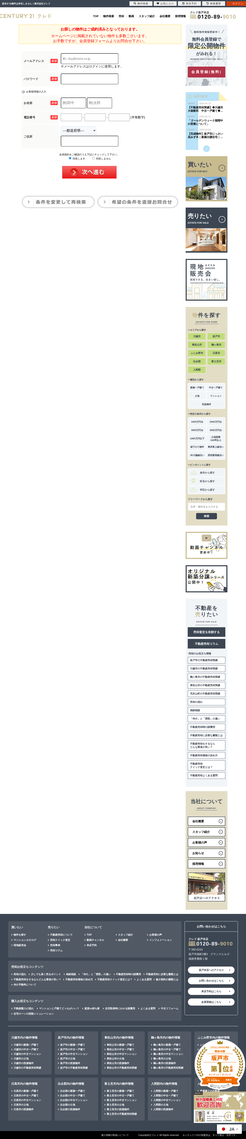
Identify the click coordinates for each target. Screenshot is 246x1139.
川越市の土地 (21, 1058)
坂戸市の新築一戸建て (72, 1044)
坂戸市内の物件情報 (71, 1037)
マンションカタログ (25, 940)
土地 (197, 396)
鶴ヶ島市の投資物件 (164, 1063)
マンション (216, 396)
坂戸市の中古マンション (74, 1054)
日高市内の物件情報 (24, 1083)
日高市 (216, 353)
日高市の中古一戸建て (26, 1095)
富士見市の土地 (115, 1104)
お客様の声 (155, 934)
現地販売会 (20, 945)
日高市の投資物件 (24, 1109)
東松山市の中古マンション (122, 1054)
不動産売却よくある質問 (204, 775)
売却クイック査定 (60, 940)
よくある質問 (144, 979)
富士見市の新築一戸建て (120, 1091)
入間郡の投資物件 (163, 1109)
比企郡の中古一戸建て (72, 1095)
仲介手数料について (25, 984)
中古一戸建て (216, 387)
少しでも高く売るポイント (46, 974)
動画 (131, 16)
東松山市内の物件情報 (119, 1037)
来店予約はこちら (211, 991)
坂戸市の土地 (67, 1058)
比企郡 (197, 361)
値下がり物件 (197, 447)
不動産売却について (61, 934)
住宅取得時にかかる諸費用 (120, 1008)
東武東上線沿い (216, 447)
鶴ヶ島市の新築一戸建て (167, 1044)
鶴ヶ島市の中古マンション (168, 1054)
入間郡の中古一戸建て (165, 1095)
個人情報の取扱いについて (115, 1135)
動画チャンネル (95, 940)
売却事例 (55, 945)
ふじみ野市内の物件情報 (214, 1037)
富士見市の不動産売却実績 (122, 1113)
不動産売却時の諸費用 (202, 727)
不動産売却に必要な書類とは (206, 735)
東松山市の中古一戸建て (120, 1049)
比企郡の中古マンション (74, 1100)
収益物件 (206, 404)
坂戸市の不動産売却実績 (204, 660)
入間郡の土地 (160, 1104)
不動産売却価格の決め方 (204, 755)
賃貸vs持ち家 (92, 1008)
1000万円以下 (197, 438)
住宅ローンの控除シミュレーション (34, 1013)
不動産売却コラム (206, 643)
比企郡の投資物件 (70, 1109)
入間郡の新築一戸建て (165, 1091)
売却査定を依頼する (206, 632)
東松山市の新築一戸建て (120, 1044)
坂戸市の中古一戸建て (72, 1049)
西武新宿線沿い (216, 455)
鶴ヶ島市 (216, 344)
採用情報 (180, 16)
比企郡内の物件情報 (71, 1083)
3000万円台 (197, 430)
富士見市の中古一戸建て (120, 1095)
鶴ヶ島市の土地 (162, 1058)
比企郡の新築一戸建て (72, 1091)
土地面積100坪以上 (215, 438)
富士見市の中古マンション (122, 1100)
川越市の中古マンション (27, 1054)
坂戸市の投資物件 (70, 1063)
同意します (77, 158)
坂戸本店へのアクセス (211, 970)
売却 (121, 16)
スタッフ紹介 (147, 16)
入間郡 (197, 369)
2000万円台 (216, 422)
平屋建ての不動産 (210, 1091)
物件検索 (108, 16)
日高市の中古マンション (27, 1100)
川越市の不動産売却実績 (204, 668)
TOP (96, 16)
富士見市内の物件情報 (119, 1083)
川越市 (197, 336)
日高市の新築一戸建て (26, 1091)
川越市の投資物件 (24, 1063)
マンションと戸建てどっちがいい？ (59, 1008)
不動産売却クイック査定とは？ (201, 765)
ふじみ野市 (197, 353)
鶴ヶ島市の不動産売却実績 (205, 676)
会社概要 (165, 16)
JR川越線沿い (197, 455)
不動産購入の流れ (24, 1008)
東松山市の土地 (115, 1058)
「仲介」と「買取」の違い (205, 718)
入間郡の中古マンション (167, 1100)
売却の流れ (196, 702)
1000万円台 (197, 422)
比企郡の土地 (67, 1104)
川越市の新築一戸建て (26, 1044)
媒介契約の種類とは (167, 979)
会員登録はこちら (211, 1002)
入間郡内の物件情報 (164, 1083)
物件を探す (20, 934)
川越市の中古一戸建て (26, 1049)
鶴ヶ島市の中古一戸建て (167, 1049)
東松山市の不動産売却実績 (205, 685)
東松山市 (197, 344)
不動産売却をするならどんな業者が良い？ (202, 745)
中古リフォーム (169, 1008)
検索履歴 (213, 3)
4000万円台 (216, 430)
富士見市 (216, 361)
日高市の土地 (21, 1104)
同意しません (101, 158)
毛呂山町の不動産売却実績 (205, 693)
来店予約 (92, 945)
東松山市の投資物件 (118, 1063)
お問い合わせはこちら (211, 980)
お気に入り (165, 3)
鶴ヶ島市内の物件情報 (165, 1037)
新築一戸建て (197, 387)
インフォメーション (160, 940)
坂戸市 (216, 336)
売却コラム (56, 950)
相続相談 (195, 710)
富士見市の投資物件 (118, 1109)
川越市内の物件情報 (24, 1037)
